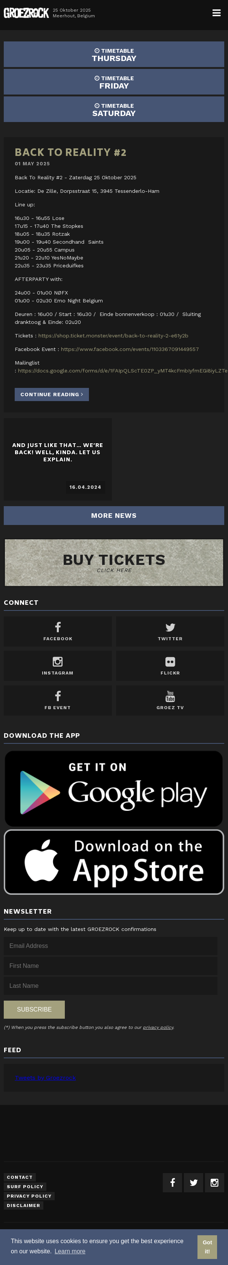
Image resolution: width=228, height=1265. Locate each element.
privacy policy (158, 1027)
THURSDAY (114, 55)
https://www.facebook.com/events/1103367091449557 (130, 349)
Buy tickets (114, 562)
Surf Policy (25, 1186)
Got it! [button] (207, 1246)
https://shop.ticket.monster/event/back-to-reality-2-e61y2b (113, 336)
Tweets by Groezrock (45, 1077)
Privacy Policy (29, 1196)
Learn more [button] (70, 1251)
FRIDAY (114, 82)
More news (114, 515)
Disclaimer (23, 1205)
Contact (20, 1177)
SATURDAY (114, 110)
